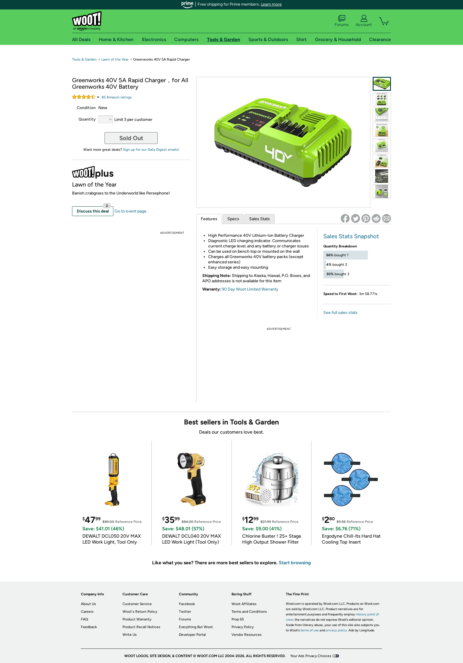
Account (364, 21)
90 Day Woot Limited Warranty (250, 289)
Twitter (185, 611)
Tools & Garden (84, 59)
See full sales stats (340, 312)
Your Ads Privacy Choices (310, 656)
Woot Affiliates (244, 604)
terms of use (310, 630)
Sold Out (131, 138)
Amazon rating (117, 97)
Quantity (87, 119)
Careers (87, 611)
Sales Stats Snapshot (351, 236)
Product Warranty (137, 619)
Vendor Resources (246, 635)
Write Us (130, 635)
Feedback (89, 627)
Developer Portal (192, 635)
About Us (88, 604)
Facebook (187, 604)
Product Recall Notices (141, 627)
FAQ (84, 619)
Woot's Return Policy (140, 611)
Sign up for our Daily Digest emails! (151, 149)
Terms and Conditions (249, 611)
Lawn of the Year (114, 59)
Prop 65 (237, 619)
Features (209, 218)
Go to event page (130, 211)
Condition (86, 107)
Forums (342, 21)
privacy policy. (337, 630)
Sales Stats (259, 218)
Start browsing (295, 562)
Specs (233, 218)
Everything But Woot (196, 627)
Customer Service (137, 604)
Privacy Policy (242, 627)
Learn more (271, 4)
